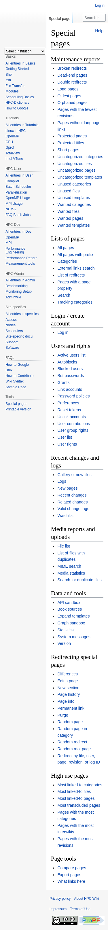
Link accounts (69, 389)
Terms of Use (80, 909)
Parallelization (16, 192)
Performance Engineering (15, 251)
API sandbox (68, 602)
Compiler (12, 181)
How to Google (16, 108)
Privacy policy (60, 899)
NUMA (10, 209)
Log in (62, 332)
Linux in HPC (15, 131)
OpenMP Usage (17, 198)
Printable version (18, 409)
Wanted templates (73, 225)
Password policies (73, 396)
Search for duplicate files (79, 579)
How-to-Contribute (19, 376)
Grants (63, 382)
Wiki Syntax (14, 381)
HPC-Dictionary (17, 103)
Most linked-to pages (75, 798)
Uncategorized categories (80, 156)
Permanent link (70, 708)
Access (11, 320)
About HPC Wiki (86, 899)
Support (11, 342)
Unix (8, 370)
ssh (8, 80)
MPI (8, 243)
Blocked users (70, 368)
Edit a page (67, 681)
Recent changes (71, 495)
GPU (9, 142)
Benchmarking (16, 286)
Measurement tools (20, 264)
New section (68, 687)
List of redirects (71, 275)
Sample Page (15, 387)
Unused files (68, 191)
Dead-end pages (72, 75)
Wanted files (68, 211)
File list (63, 546)
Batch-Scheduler (18, 187)
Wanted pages (70, 218)
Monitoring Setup (18, 291)
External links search (75, 268)
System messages (73, 636)
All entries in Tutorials (21, 125)
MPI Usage (13, 204)
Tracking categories (74, 302)
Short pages (68, 149)
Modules (11, 91)
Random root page (74, 749)
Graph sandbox (71, 623)
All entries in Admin (20, 280)
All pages (65, 247)
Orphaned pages (72, 102)
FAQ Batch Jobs (18, 215)
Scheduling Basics (19, 97)
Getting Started (17, 69)
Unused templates (73, 197)
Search (63, 295)
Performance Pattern (21, 258)
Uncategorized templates (79, 177)
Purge (62, 715)
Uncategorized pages (76, 170)
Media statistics (71, 573)
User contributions (73, 423)
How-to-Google (17, 365)
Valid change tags (73, 508)
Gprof (9, 147)
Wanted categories (74, 204)
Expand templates (73, 616)
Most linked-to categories (79, 785)
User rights (67, 444)
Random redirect (72, 742)
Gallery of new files (74, 474)
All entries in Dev (18, 232)
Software (12, 348)
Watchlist (65, 515)
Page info (65, 701)
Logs (61, 481)
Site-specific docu (19, 336)
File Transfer (15, 86)
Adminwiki (13, 297)
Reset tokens (69, 410)
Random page (70, 721)
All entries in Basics (20, 63)
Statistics (65, 630)
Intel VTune (14, 159)
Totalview (12, 153)
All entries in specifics (22, 314)
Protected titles (70, 143)
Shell (9, 75)
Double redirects (72, 82)
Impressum (58, 909)
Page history (68, 694)
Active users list (71, 355)
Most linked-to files (74, 791)
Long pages (67, 89)
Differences (67, 674)
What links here (71, 881)
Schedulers (14, 331)
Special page (59, 18)
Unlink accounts (71, 416)
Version (64, 643)
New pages (67, 488)
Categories (67, 261)
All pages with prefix (75, 254)
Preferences (68, 403)
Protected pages (72, 136)
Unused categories (74, 184)
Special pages (16, 404)
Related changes (72, 502)
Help (99, 31)
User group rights (72, 430)
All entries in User (19, 175)
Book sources (69, 609)
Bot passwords (70, 375)
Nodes (10, 325)
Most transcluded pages (78, 805)
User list (64, 437)
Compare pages (71, 867)
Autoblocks (67, 362)
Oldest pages (69, 96)
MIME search (69, 566)
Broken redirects (72, 68)
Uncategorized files (74, 163)
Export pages (69, 874)
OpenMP (12, 136)
